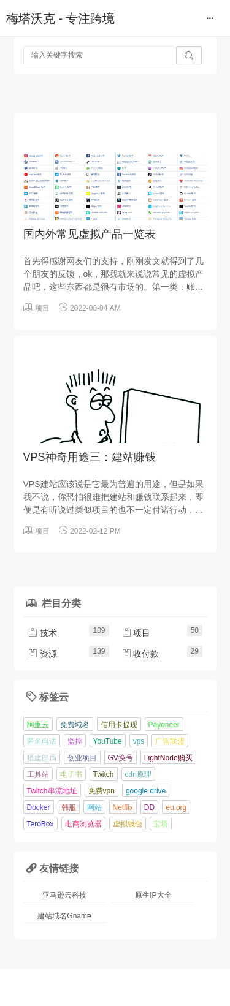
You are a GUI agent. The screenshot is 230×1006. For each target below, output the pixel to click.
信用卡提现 (119, 724)
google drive (146, 791)
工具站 (38, 774)
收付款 (140, 654)
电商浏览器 (83, 824)
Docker (38, 807)
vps (139, 741)
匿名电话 (41, 741)
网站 (94, 807)
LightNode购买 (168, 758)
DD (149, 807)
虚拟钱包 (127, 824)
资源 (42, 654)
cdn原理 (138, 774)
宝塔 (160, 824)
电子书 (71, 774)
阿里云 (38, 724)
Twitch (103, 774)
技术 (42, 633)
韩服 (68, 807)
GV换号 (120, 758)
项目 (42, 308)
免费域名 (75, 724)
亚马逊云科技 (64, 895)
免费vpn (101, 791)
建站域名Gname (64, 916)
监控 (74, 741)
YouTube (107, 741)
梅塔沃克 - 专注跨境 (60, 18)
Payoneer (164, 724)
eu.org (176, 807)
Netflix (123, 807)
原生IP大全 (153, 895)
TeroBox (40, 824)
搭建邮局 (41, 758)
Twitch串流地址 (52, 791)
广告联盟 (170, 741)
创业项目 (82, 758)
